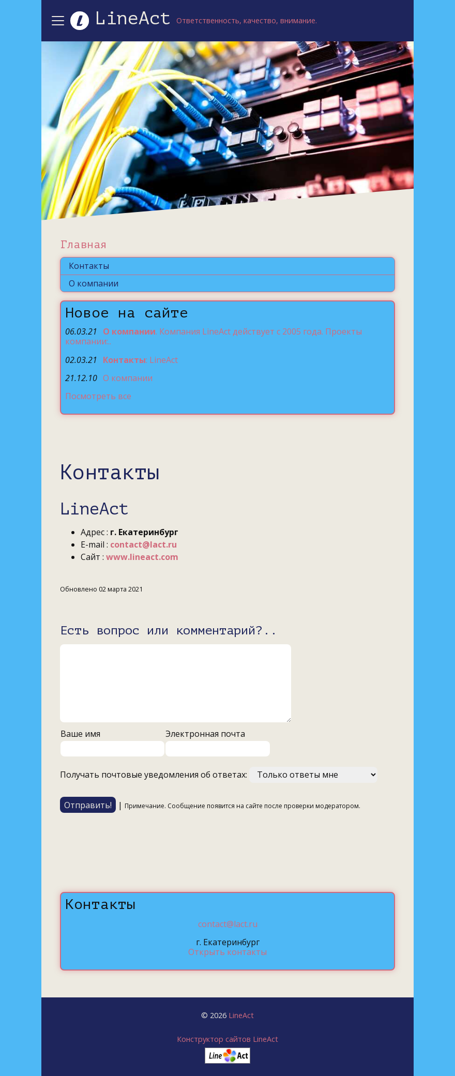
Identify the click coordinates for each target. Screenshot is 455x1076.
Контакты (89, 265)
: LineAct (140, 360)
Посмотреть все (98, 396)
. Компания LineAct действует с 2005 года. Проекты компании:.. (213, 336)
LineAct (241, 1015)
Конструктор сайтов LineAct (227, 1039)
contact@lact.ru (143, 544)
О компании (93, 283)
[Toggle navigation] (59, 20)
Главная (83, 244)
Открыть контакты (227, 952)
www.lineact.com (142, 557)
